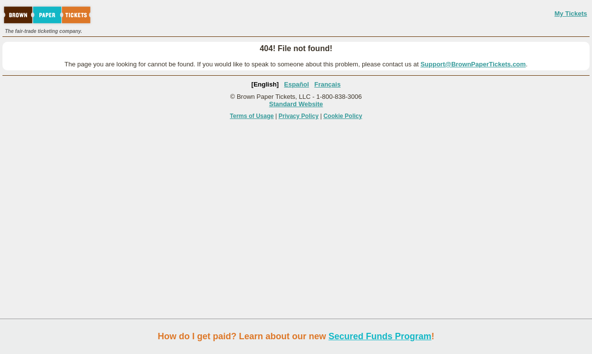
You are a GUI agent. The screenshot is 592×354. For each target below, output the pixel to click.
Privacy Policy (298, 116)
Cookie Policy (342, 116)
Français (327, 84)
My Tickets (571, 13)
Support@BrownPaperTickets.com (473, 64)
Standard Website (296, 104)
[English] (265, 84)
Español (296, 84)
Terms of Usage (252, 116)
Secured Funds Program (379, 336)
